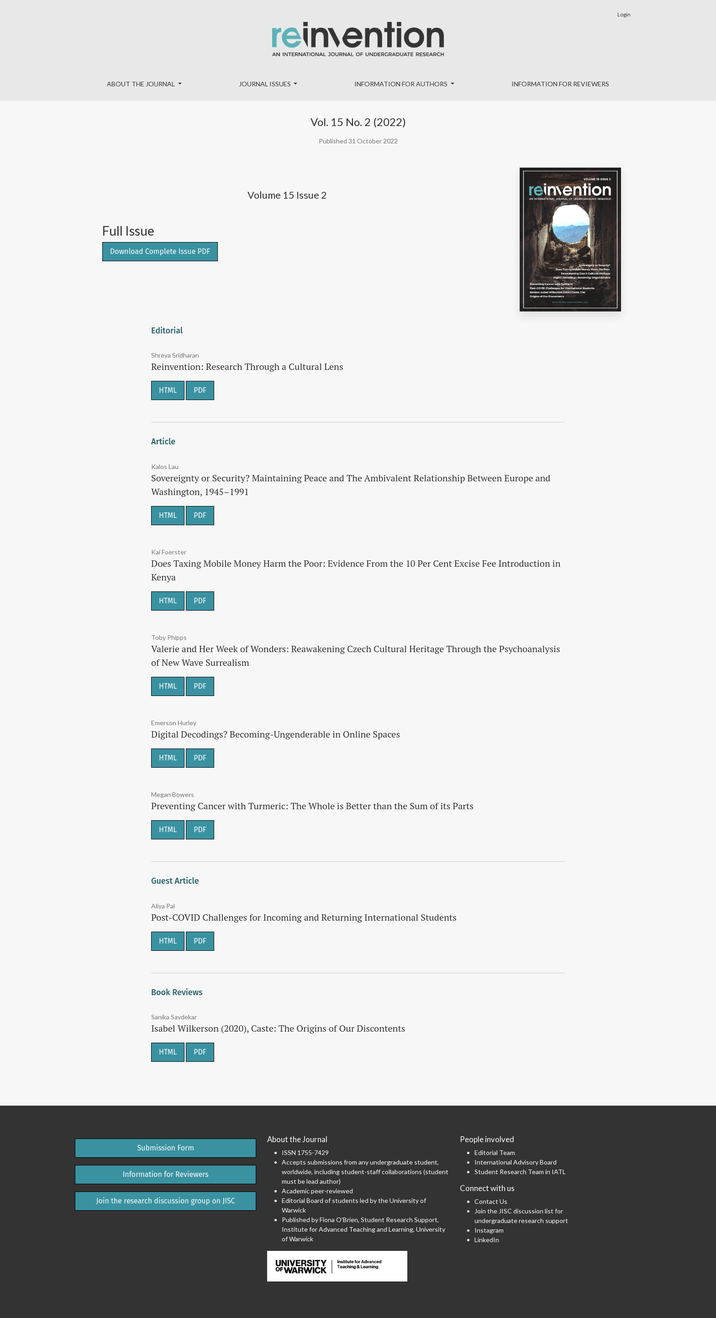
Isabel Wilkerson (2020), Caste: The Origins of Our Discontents (278, 1028)
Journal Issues (265, 84)
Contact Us (490, 1201)
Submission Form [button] (165, 1148)
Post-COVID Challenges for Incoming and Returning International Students (304, 917)
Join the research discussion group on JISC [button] (165, 1201)
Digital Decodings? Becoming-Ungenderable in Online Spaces (275, 734)
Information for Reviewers (560, 84)
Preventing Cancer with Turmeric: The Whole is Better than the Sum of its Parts (312, 806)
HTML (168, 390)
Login (624, 14)
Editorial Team (494, 1152)
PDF (200, 390)
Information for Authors (401, 84)
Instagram (489, 1230)
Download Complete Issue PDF (160, 251)
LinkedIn (486, 1240)
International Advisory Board (515, 1162)
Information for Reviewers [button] (166, 1174)
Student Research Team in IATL (520, 1172)
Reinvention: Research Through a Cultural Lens (247, 366)
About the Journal (141, 84)
